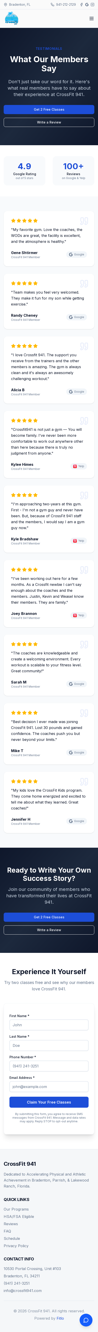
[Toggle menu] (91, 18)
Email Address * (22, 1077)
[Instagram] (92, 4)
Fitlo (60, 1318)
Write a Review (49, 122)
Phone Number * (22, 1057)
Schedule (12, 1238)
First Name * (19, 1016)
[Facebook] (81, 4)
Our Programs (16, 1209)
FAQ (7, 1231)
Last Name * (19, 1036)
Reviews (11, 1224)
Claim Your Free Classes (49, 1102)
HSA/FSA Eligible (19, 1216)
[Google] (87, 4)
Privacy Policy (16, 1246)
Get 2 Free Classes (49, 109)
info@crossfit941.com (23, 1290)
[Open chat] (86, 1320)
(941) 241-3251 (17, 1283)
